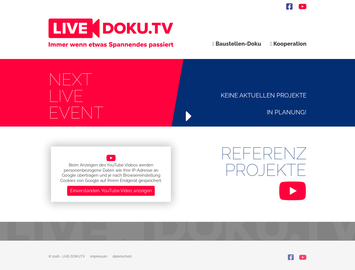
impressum (98, 256)
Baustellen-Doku (236, 43)
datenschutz (122, 256)
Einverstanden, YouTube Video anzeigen (111, 190)
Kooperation (288, 43)
